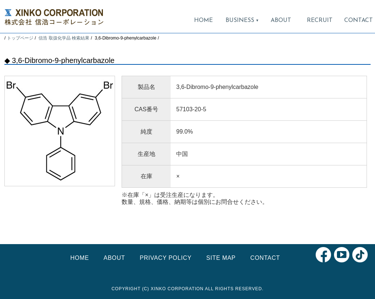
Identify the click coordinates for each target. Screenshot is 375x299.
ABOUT (281, 20)
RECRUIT (320, 20)
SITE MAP (220, 258)
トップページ (20, 38)
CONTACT (358, 20)
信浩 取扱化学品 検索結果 (63, 38)
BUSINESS (242, 20)
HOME (203, 20)
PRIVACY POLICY (166, 258)
